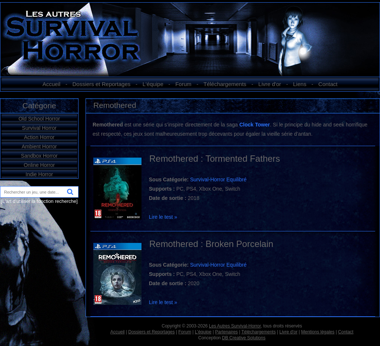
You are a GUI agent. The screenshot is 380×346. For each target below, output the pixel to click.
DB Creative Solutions (243, 337)
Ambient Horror (39, 146)
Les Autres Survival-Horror (235, 326)
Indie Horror (39, 174)
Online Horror (39, 165)
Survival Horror (39, 128)
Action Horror (39, 137)
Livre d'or (270, 84)
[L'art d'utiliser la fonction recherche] (39, 201)
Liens (299, 84)
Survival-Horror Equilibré (218, 179)
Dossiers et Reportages (102, 84)
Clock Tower (254, 125)
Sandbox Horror (39, 156)
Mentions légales (317, 332)
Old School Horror (39, 119)
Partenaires (226, 332)
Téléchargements (224, 84)
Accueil (51, 84)
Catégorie (39, 105)
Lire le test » (163, 217)
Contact (328, 84)
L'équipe (153, 84)
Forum (183, 84)
